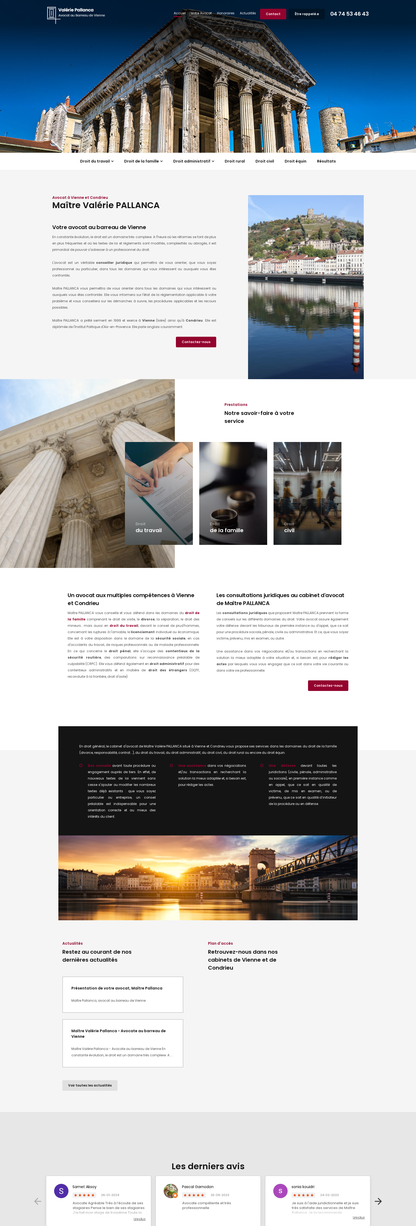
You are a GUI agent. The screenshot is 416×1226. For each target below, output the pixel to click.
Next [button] (378, 1201)
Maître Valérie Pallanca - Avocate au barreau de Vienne (118, 1033)
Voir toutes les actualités (90, 1085)
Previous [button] (37, 1201)
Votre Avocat (197, 13)
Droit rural (235, 161)
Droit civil (264, 161)
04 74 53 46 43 (346, 13)
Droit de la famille (141, 161)
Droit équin (295, 161)
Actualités (244, 13)
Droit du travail (95, 161)
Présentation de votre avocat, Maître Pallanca (116, 988)
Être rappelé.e (303, 14)
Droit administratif (191, 161)
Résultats (326, 161)
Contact (269, 14)
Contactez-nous (196, 342)
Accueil (176, 13)
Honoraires (222, 13)
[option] (208, 76)
